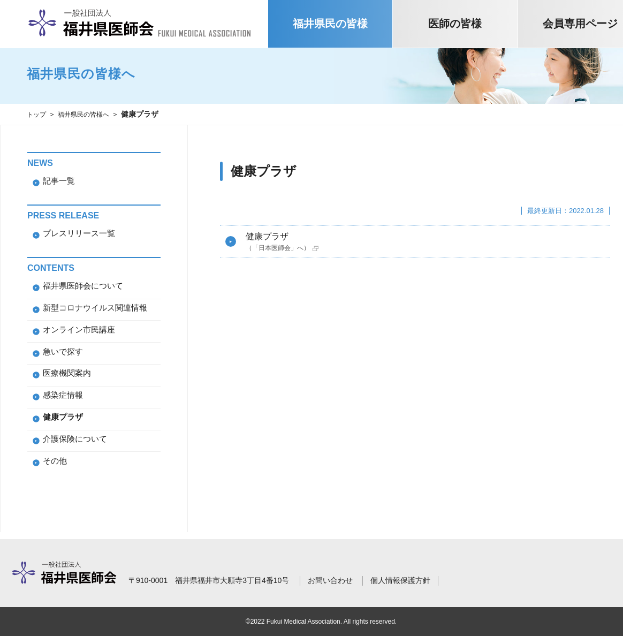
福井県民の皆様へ (91, 114)
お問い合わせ (330, 580)
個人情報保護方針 (400, 580)
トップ (38, 114)
